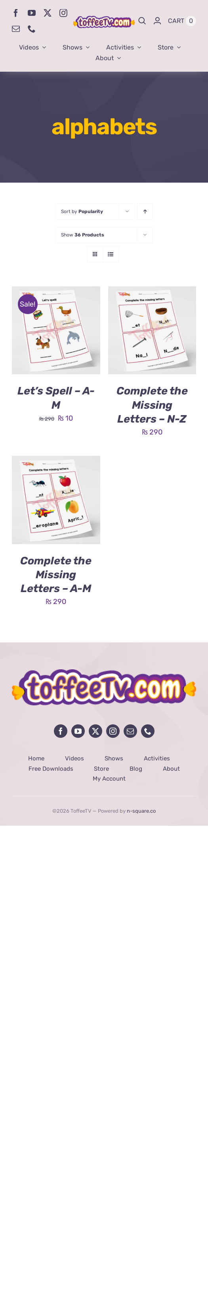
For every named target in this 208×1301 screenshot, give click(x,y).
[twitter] (48, 13)
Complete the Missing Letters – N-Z (152, 405)
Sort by (82, 211)
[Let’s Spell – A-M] (56, 292)
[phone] (32, 29)
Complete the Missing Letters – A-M (56, 574)
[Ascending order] (145, 212)
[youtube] (32, 13)
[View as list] (110, 254)
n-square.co (141, 811)
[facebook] (16, 13)
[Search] (142, 21)
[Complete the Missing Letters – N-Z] (152, 292)
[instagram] (63, 13)
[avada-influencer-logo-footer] (104, 673)
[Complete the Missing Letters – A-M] (56, 461)
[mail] (16, 29)
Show (82, 235)
